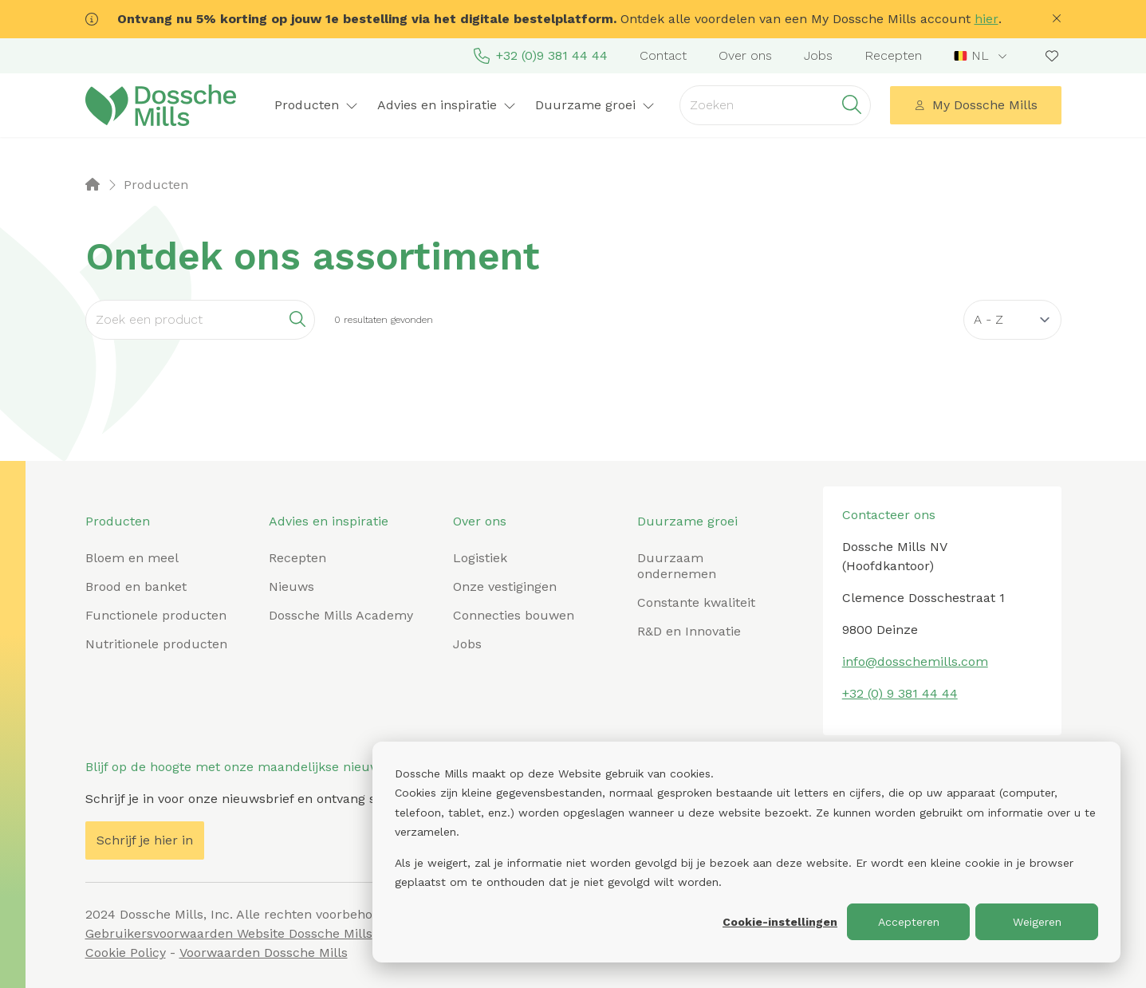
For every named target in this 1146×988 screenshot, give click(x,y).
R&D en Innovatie (689, 631)
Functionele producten (155, 615)
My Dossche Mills (975, 104)
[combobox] (982, 56)
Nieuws (291, 586)
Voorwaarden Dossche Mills (263, 952)
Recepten (893, 55)
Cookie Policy (125, 952)
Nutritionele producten (156, 643)
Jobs (818, 55)
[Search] (200, 320)
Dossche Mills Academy (341, 615)
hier (986, 18)
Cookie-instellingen (780, 921)
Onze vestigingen (505, 586)
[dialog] (746, 852)
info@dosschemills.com (915, 661)
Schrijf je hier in (144, 840)
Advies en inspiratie (446, 104)
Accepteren (908, 921)
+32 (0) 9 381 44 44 (900, 693)
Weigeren (1037, 921)
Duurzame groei (595, 104)
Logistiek (480, 557)
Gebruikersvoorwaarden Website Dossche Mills (228, 933)
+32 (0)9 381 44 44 (541, 56)
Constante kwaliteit (696, 602)
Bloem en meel (132, 557)
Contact (663, 55)
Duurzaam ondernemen (676, 565)
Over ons (745, 55)
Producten (316, 104)
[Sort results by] (1012, 320)
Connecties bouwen (513, 615)
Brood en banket (136, 586)
